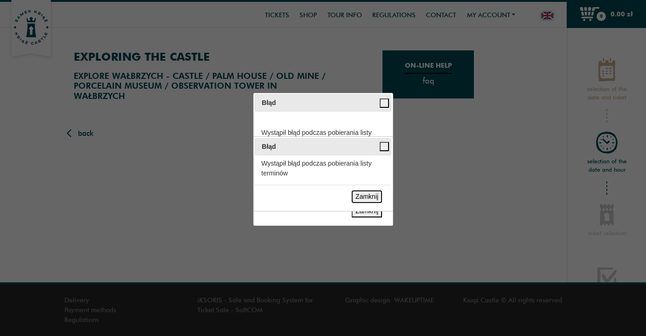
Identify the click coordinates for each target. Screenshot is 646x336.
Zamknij (366, 196)
